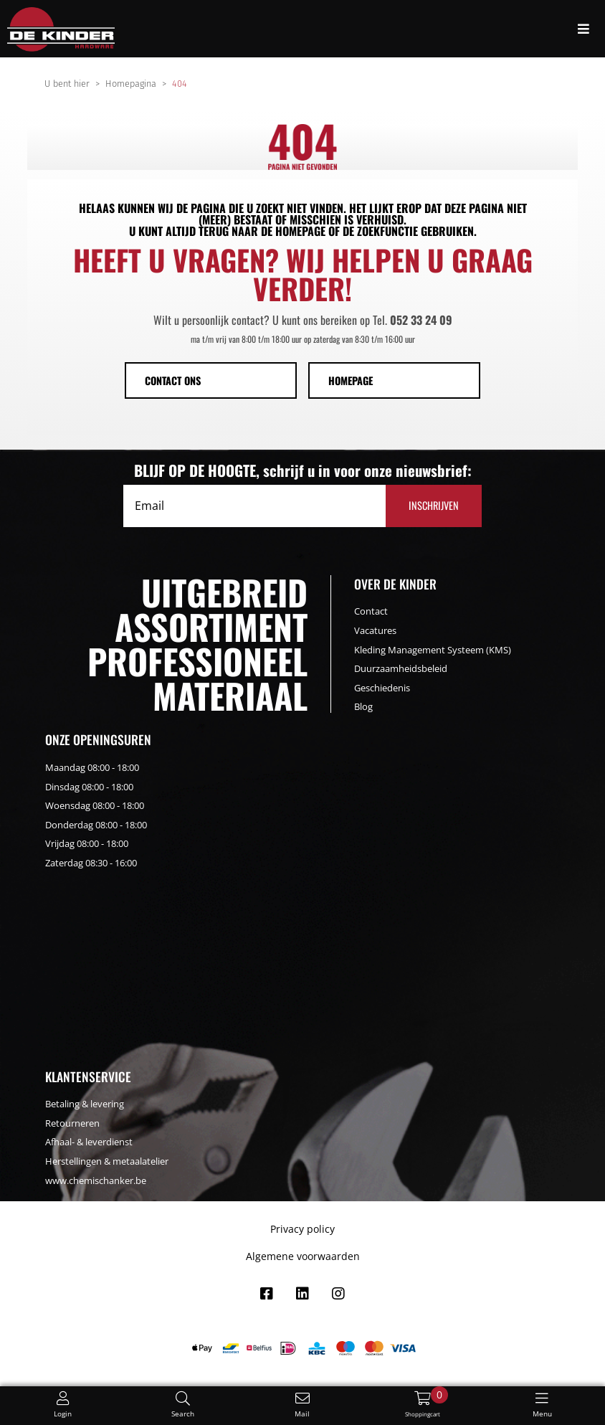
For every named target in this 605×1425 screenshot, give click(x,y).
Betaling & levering (84, 1103)
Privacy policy (302, 1229)
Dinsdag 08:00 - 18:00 (89, 786)
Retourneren (72, 1123)
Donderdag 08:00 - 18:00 (96, 824)
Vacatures (375, 630)
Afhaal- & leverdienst (89, 1141)
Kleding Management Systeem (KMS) (432, 649)
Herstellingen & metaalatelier (106, 1161)
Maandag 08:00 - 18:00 (92, 767)
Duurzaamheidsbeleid (400, 668)
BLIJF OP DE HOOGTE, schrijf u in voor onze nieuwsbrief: (303, 470)
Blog (363, 706)
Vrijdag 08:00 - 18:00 (86, 843)
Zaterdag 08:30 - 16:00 (91, 862)
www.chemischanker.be (95, 1180)
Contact (371, 611)
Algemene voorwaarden (303, 1256)
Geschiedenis (382, 687)
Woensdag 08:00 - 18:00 (94, 805)
